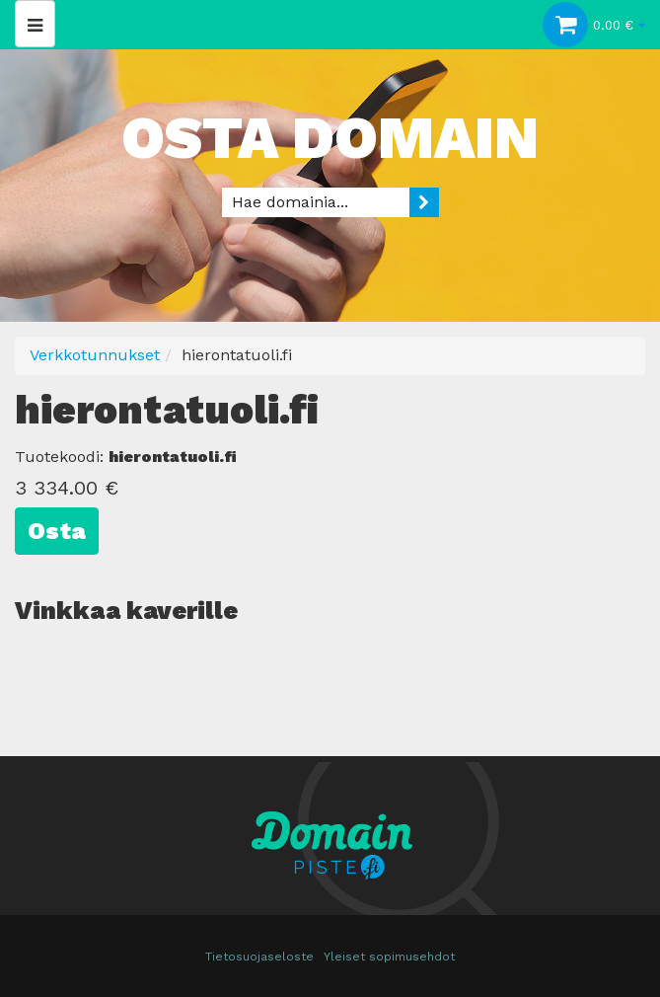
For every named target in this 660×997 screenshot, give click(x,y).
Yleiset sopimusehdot (389, 956)
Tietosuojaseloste (259, 956)
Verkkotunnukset (95, 354)
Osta (57, 531)
